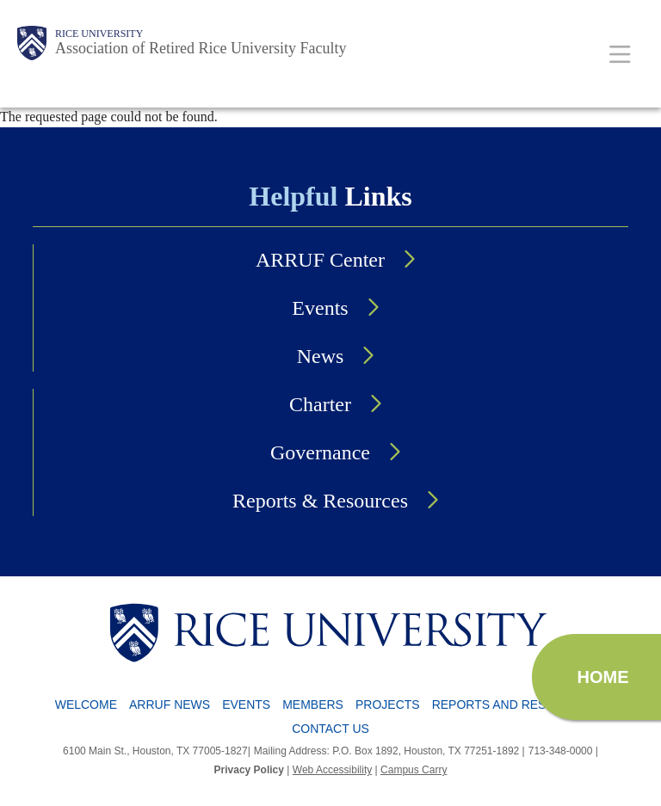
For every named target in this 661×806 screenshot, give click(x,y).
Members (312, 704)
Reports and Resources (515, 704)
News (320, 356)
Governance (320, 452)
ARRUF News (169, 704)
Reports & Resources (320, 500)
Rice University (99, 33)
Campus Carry (413, 770)
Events (320, 308)
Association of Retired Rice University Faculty (200, 48)
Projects (387, 704)
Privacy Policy (249, 770)
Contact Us (330, 728)
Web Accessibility (332, 770)
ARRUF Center (320, 260)
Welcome (86, 704)
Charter (320, 404)
